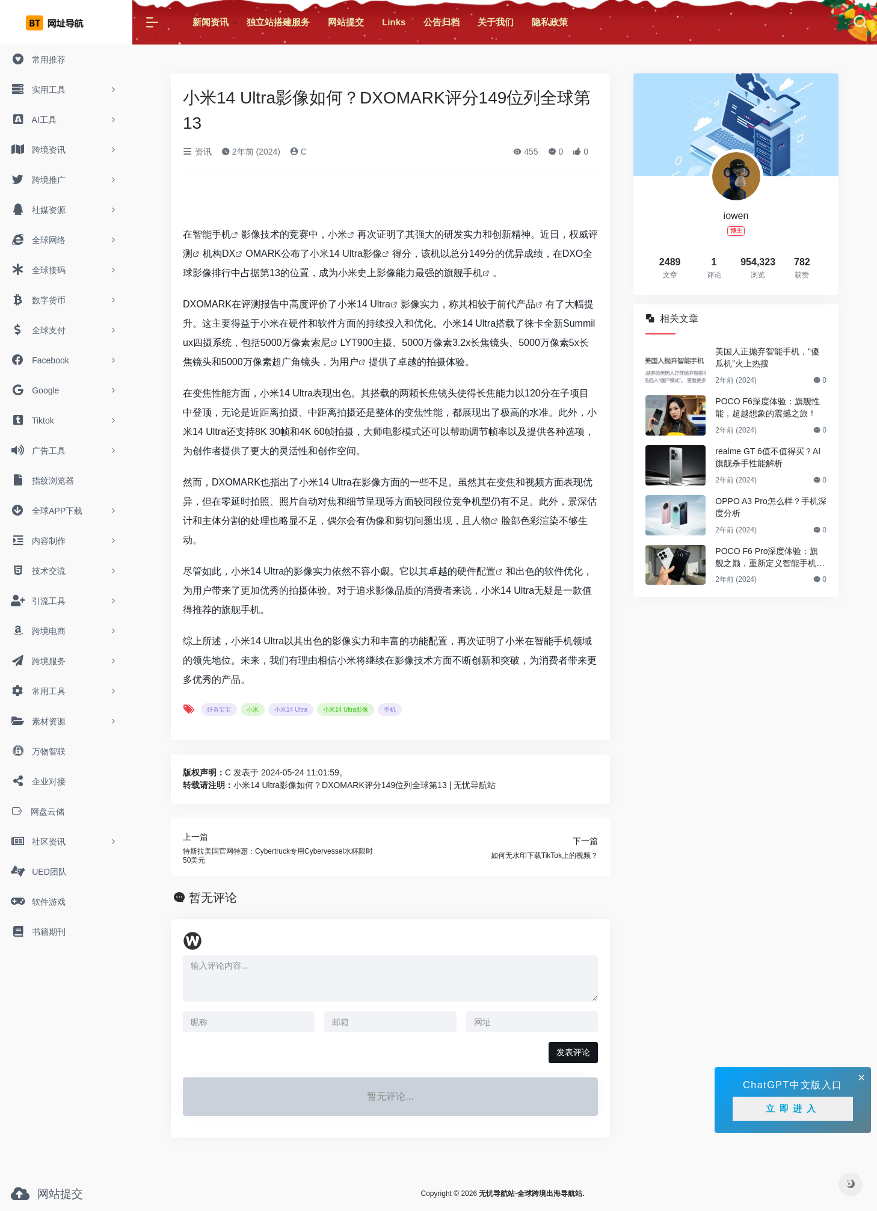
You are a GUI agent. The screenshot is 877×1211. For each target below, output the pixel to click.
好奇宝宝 (219, 709)
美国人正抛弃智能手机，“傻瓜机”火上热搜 (767, 357)
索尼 (320, 342)
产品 (525, 304)
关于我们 (496, 22)
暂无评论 (213, 897)
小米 (337, 234)
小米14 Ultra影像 (346, 253)
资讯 (197, 151)
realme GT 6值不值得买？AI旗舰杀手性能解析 (767, 457)
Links (393, 22)
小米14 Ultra (363, 304)
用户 (348, 362)
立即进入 (793, 1108)
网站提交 (346, 22)
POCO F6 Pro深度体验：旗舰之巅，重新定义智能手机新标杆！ (770, 557)
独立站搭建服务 (278, 22)
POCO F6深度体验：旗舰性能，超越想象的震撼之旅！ (767, 407)
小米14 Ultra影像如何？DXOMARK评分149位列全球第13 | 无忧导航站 (364, 785)
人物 (481, 521)
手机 (472, 273)
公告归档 (441, 22)
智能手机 (211, 234)
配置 (486, 571)
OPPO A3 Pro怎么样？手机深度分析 (770, 507)
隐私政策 (550, 22)
